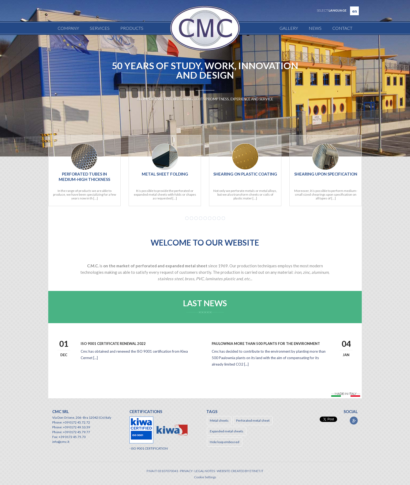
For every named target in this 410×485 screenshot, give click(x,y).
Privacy (186, 471)
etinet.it (256, 471)
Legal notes (205, 471)
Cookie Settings (205, 477)
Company (68, 28)
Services (100, 28)
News (315, 28)
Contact (342, 28)
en (354, 10)
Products (131, 28)
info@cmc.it (60, 442)
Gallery (288, 28)
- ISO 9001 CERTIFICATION (148, 448)
